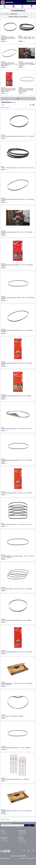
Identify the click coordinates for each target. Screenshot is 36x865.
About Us (3, 832)
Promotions (3, 839)
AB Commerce (32, 858)
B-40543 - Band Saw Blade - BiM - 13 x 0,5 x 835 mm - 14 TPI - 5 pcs (16, 524)
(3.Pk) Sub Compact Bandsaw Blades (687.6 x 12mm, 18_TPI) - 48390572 (8, 38)
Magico (24, 858)
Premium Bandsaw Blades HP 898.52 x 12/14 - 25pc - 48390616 (15, 747)
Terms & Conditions (22, 840)
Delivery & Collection (22, 832)
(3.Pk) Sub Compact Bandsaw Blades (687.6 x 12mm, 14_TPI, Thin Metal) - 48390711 (9, 64)
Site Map (20, 835)
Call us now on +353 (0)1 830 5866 (18, 856)
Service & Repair (21, 833)
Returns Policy (21, 839)
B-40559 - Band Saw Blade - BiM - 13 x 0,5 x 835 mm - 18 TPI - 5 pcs (16, 428)
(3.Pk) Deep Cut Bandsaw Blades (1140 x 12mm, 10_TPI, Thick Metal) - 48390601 (27, 64)
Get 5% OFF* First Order (6, 823)
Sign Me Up (29, 825)
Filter (18, 98)
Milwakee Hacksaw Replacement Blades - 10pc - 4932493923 (15, 779)
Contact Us (3, 833)
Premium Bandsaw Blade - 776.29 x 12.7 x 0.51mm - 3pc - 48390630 (16, 588)
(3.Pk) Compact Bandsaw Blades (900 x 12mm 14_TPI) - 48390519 (16, 620)
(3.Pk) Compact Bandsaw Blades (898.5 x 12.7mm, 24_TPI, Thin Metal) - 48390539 (8, 90)
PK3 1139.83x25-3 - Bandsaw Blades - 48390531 (12, 716)
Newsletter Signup (4, 840)
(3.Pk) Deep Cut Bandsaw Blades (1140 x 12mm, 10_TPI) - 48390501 (16, 651)
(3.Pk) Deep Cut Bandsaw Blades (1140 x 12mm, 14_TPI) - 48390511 (16, 493)
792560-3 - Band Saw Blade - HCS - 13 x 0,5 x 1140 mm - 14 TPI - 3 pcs (27, 38)
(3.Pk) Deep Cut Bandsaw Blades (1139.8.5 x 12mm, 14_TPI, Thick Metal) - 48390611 (26, 90)
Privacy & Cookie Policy (22, 842)
